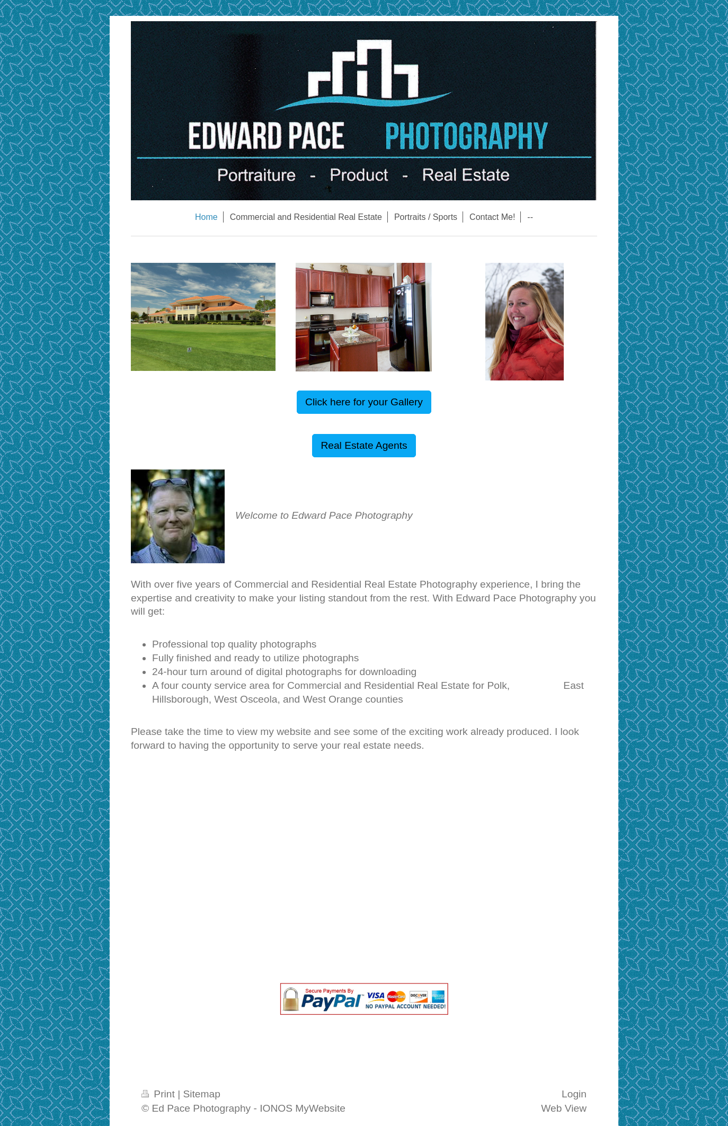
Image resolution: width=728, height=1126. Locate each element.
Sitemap (201, 1094)
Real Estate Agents (364, 445)
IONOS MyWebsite (302, 1108)
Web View (564, 1108)
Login (574, 1094)
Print (159, 1094)
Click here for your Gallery (364, 401)
